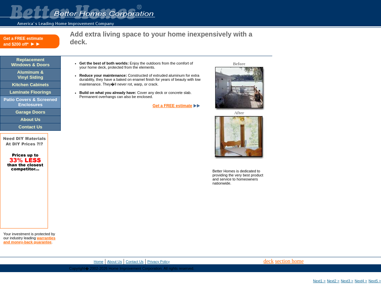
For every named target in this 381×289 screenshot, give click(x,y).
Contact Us (135, 262)
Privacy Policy (158, 262)
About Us (114, 262)
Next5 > (375, 281)
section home (289, 261)
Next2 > (333, 281)
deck (268, 261)
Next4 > (361, 281)
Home (98, 262)
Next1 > (319, 281)
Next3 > (347, 281)
